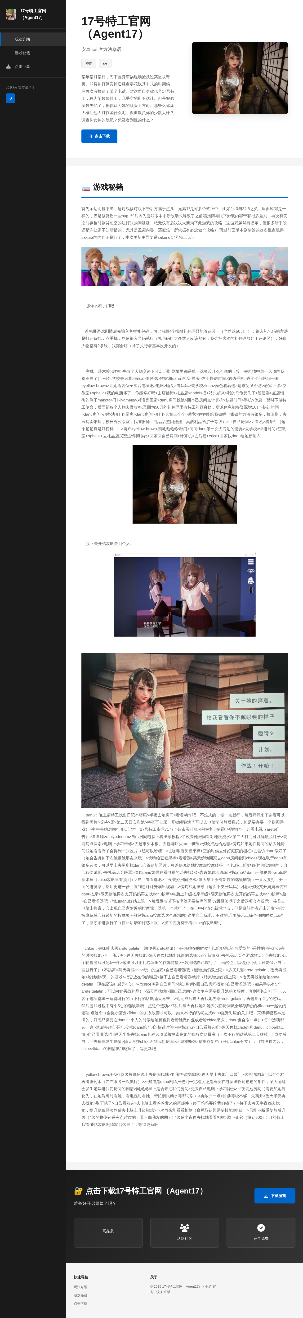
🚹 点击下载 (99, 136)
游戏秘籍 (80, 1295)
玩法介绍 (80, 1287)
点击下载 (80, 1303)
